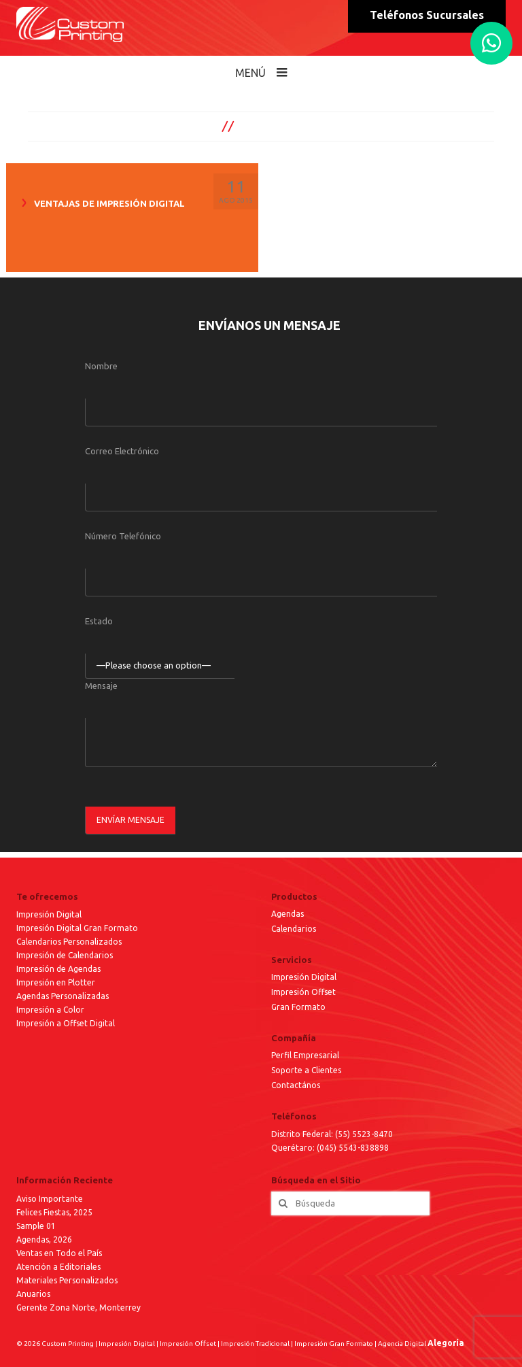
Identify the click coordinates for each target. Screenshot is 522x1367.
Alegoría (446, 1342)
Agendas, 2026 (44, 1239)
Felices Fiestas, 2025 (54, 1212)
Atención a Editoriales (58, 1266)
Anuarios (33, 1293)
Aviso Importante (49, 1198)
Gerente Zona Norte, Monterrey (78, 1307)
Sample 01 (36, 1225)
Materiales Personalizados (67, 1280)
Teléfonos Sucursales (427, 15)
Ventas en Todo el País (59, 1253)
